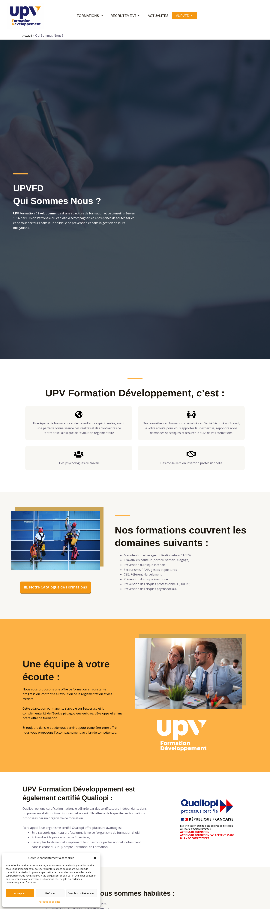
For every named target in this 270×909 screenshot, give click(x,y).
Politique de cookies (49, 901)
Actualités (157, 16)
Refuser (50, 893)
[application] (106, 15)
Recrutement (127, 15)
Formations (94, 15)
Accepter (20, 893)
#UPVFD (181, 15)
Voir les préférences (81, 893)
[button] (95, 858)
